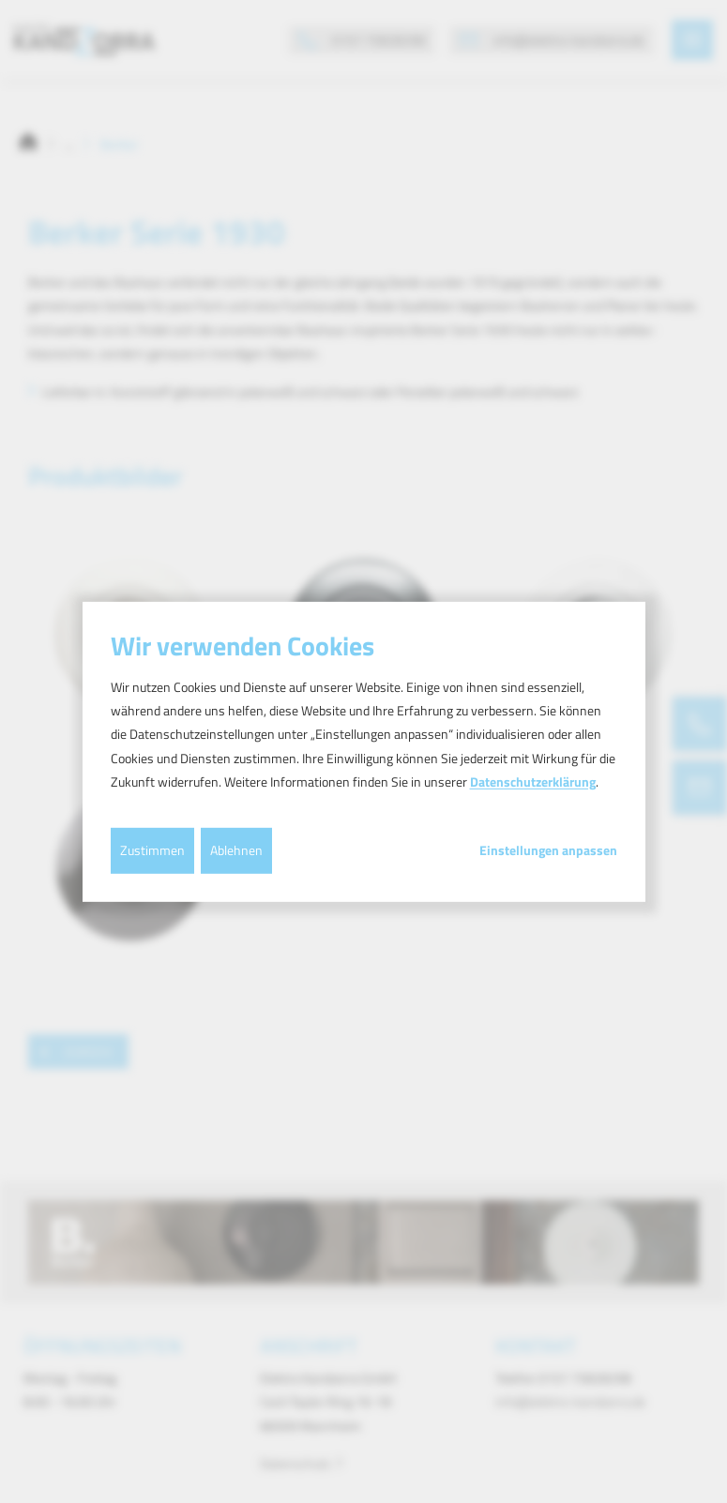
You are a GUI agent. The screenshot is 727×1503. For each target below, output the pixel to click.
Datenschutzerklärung (533, 781)
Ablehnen (236, 850)
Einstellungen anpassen (548, 850)
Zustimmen (152, 850)
